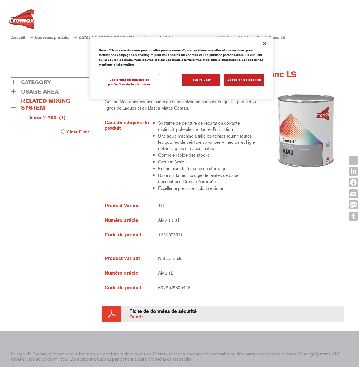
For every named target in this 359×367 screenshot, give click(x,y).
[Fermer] (265, 43)
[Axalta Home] (22, 20)
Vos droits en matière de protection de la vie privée (129, 82)
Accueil (18, 37)
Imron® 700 (47, 117)
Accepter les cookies (244, 80)
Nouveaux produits (52, 37)
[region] (181, 68)
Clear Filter (78, 132)
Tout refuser (201, 80)
